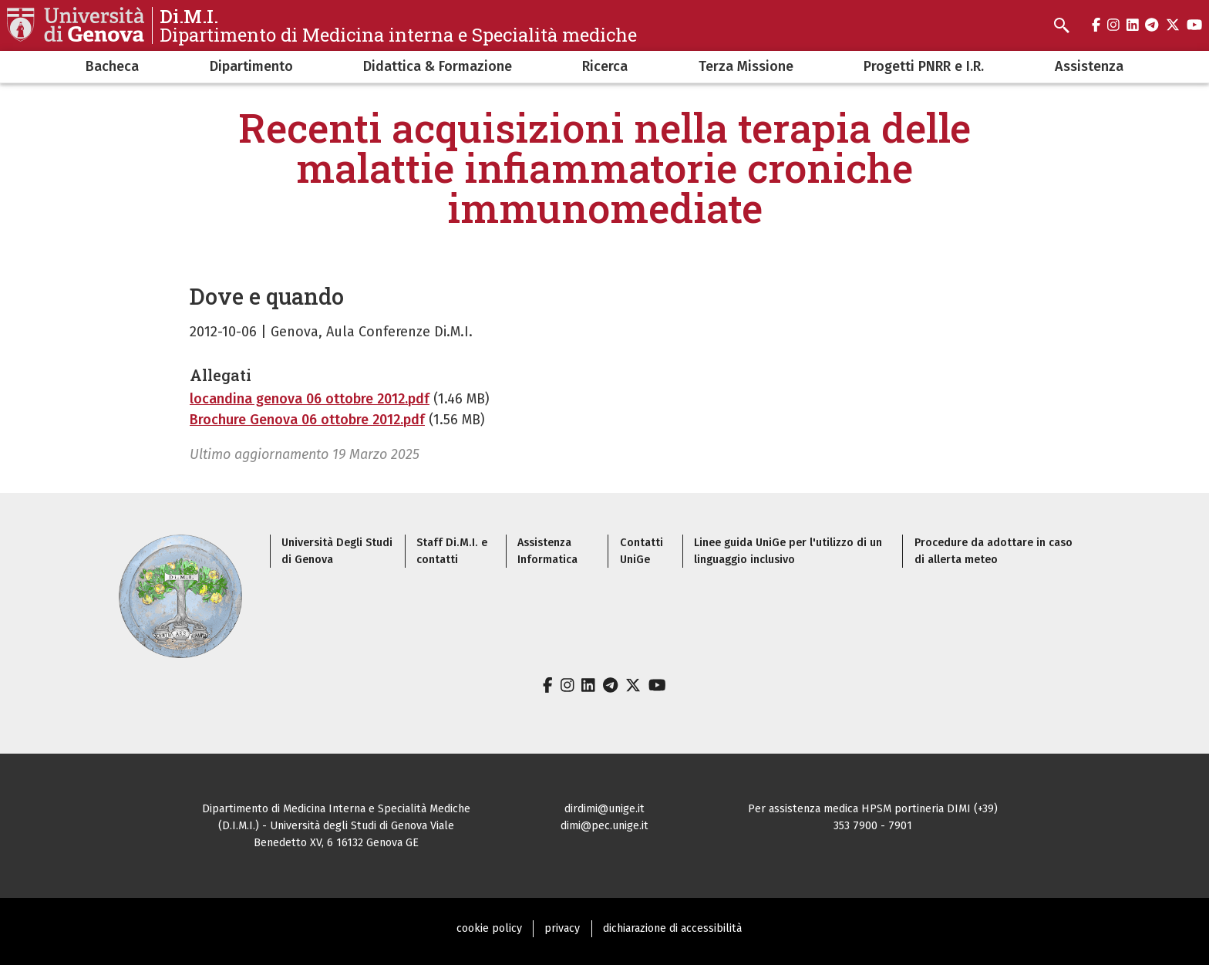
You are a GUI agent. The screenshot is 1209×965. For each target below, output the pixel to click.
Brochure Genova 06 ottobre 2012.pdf (307, 419)
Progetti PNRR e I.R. (924, 66)
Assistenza (1089, 66)
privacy (562, 928)
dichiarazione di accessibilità (672, 928)
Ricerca (605, 66)
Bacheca (112, 66)
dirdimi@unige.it (604, 808)
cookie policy (489, 928)
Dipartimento (251, 66)
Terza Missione (746, 66)
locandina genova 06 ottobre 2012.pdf (309, 398)
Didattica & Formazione (437, 66)
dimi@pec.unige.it (604, 825)
